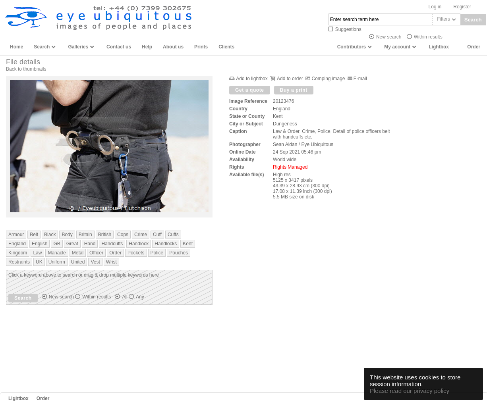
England (281, 109)
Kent (278, 116)
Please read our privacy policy (409, 390)
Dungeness (285, 124)
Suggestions (348, 29)
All (133, 297)
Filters (443, 19)
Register (462, 7)
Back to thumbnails (26, 69)
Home (16, 47)
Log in (435, 7)
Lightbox (439, 47)
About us (173, 47)
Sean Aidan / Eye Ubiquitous (303, 144)
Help (147, 47)
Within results (428, 37)
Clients (226, 47)
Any (140, 297)
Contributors (351, 47)
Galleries (78, 47)
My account (397, 47)
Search (473, 20)
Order (473, 47)
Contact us (118, 47)
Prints (201, 47)
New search (388, 37)
